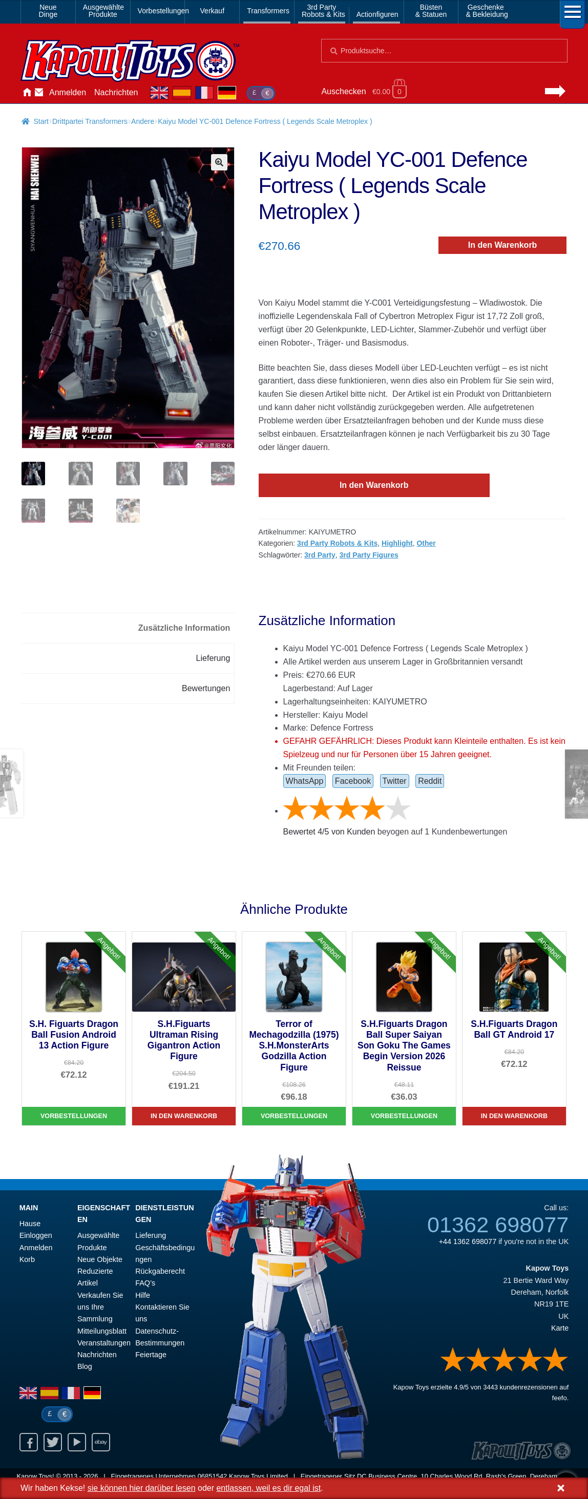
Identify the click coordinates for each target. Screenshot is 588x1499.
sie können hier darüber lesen (142, 1488)
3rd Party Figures (369, 555)
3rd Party (319, 555)
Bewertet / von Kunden (329, 831)
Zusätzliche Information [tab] (184, 628)
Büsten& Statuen (431, 10)
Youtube (77, 1442)
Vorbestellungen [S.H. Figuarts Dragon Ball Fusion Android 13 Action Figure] (73, 1116)
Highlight (397, 543)
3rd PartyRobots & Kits (323, 10)
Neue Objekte (99, 1259)
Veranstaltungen (104, 1343)
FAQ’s (145, 1283)
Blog (84, 1366)
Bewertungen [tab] (206, 688)
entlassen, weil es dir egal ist (268, 1488)
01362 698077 (498, 1224)
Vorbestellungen (159, 11)
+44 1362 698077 (467, 1241)
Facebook (353, 781)
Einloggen (35, 1235)
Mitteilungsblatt (102, 1331)
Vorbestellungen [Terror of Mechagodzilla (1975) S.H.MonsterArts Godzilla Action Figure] (294, 1116)
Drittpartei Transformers (90, 121)
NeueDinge (48, 10)
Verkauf (212, 11)
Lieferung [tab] (213, 658)
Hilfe (142, 1295)
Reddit (430, 781)
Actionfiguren (377, 14)
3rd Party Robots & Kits (337, 543)
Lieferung (150, 1235)
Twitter (395, 781)
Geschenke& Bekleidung (487, 10)
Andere (142, 121)
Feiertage (150, 1355)
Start (41, 121)
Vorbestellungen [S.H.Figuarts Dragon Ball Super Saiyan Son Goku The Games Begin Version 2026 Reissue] (404, 1116)
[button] (219, 162)
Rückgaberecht (160, 1271)
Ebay (101, 1442)
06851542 (212, 1476)
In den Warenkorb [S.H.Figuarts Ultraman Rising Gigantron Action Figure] (184, 1116)
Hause (26, 92)
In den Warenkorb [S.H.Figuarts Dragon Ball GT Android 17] (514, 1116)
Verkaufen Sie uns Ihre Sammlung (100, 1307)
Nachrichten (116, 92)
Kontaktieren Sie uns (39, 92)
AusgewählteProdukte (103, 10)
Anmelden (67, 92)
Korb (27, 1259)
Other (425, 543)
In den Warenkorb (502, 245)
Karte (560, 1328)
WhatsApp (305, 781)
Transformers (268, 11)
